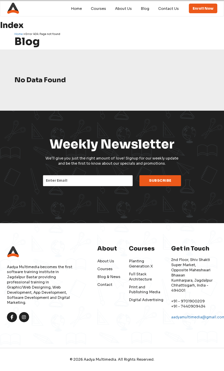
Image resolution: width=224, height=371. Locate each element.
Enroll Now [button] (203, 8)
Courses (98, 8)
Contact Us (168, 8)
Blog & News (108, 276)
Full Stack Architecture (140, 277)
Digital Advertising (146, 300)
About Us (123, 8)
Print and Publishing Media (144, 290)
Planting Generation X (141, 264)
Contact (104, 284)
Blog (145, 8)
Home (76, 8)
